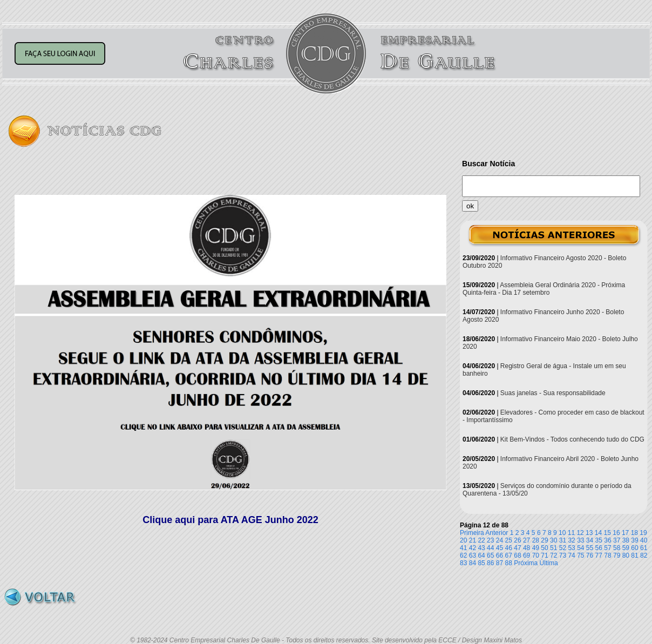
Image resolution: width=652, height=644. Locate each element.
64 (481, 555)
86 (490, 563)
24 (499, 540)
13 (589, 533)
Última (549, 563)
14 (598, 533)
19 (643, 533)
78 (607, 555)
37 (616, 540)
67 (508, 555)
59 (625, 548)
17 (625, 533)
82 (643, 555)
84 (472, 563)
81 (634, 555)
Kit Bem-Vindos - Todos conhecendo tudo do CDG (572, 439)
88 (508, 563)
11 (571, 533)
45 (499, 548)
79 (616, 555)
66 (499, 555)
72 (553, 555)
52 (562, 548)
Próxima (526, 563)
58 (616, 548)
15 (607, 533)
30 (553, 540)
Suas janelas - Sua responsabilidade (553, 393)
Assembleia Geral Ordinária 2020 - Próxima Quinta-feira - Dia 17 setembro (544, 288)
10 (562, 533)
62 (463, 555)
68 (517, 555)
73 (562, 555)
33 (580, 540)
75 (580, 555)
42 (472, 548)
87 (499, 563)
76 (589, 555)
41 (463, 548)
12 (579, 533)
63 (472, 555)
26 (517, 540)
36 (607, 540)
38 (625, 540)
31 (562, 540)
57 (607, 548)
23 (490, 540)
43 (481, 548)
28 (535, 540)
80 (625, 555)
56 (598, 548)
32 (571, 540)
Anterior (496, 533)
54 (580, 548)
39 (634, 540)
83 (463, 563)
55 (589, 548)
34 (589, 540)
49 (535, 548)
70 (535, 555)
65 (490, 555)
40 (643, 540)
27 (526, 540)
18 (634, 533)
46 (508, 548)
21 (472, 540)
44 (490, 548)
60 (634, 548)
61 (643, 548)
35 (598, 540)
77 (598, 555)
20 (463, 540)
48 (526, 548)
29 (544, 540)
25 (508, 540)
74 (571, 555)
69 (526, 555)
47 (517, 548)
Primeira (472, 533)
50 (544, 548)
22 (481, 540)
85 (481, 563)
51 (553, 548)
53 (571, 548)
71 (544, 555)
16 (616, 533)
